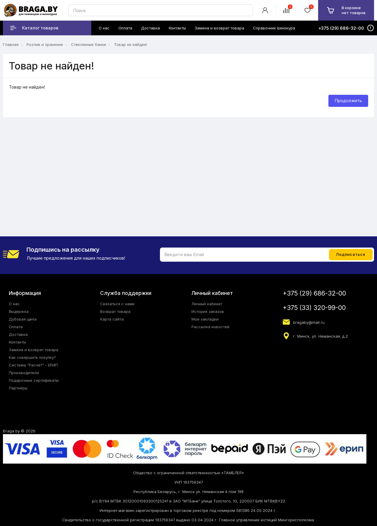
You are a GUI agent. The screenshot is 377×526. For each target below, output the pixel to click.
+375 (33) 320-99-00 (314, 307)
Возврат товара (115, 311)
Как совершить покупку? (32, 357)
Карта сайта (112, 319)
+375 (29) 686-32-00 (314, 293)
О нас (14, 304)
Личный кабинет (206, 304)
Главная (11, 44)
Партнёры (18, 388)
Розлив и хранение (45, 44)
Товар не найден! (130, 44)
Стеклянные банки (88, 44)
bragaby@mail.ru (309, 322)
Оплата (16, 327)
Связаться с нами (117, 304)
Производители (24, 373)
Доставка (18, 334)
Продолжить (348, 100)
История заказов (207, 311)
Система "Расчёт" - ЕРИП (33, 365)
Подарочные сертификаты (34, 380)
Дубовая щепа (23, 319)
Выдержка (19, 311)
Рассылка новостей (210, 327)
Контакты (17, 342)
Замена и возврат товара (33, 350)
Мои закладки (205, 319)
